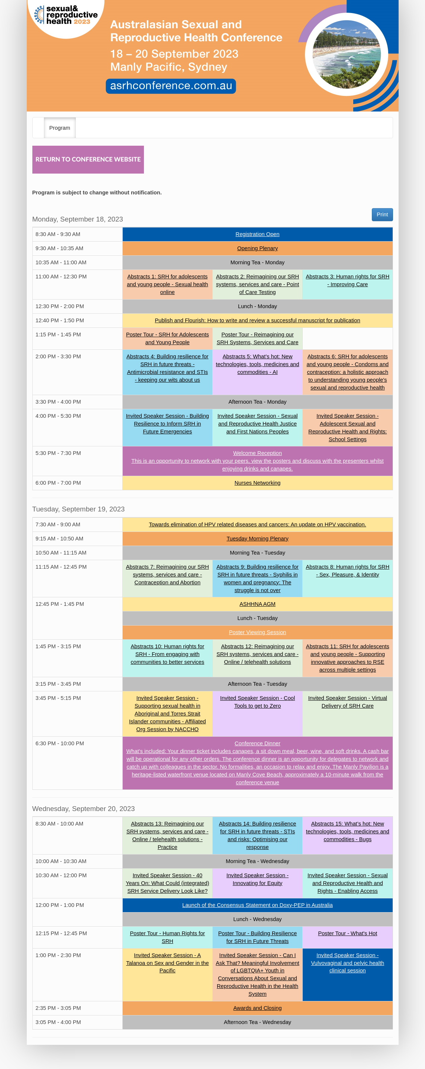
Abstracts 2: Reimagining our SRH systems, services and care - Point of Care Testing (257, 284)
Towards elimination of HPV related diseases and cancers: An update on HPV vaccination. (257, 524)
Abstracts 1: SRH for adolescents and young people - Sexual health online (167, 284)
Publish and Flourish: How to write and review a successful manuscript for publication (257, 320)
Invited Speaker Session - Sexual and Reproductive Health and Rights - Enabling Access (348, 883)
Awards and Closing (258, 1008)
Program (59, 128)
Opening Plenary (257, 248)
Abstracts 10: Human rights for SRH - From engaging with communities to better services (167, 654)
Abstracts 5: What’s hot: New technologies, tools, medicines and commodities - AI (257, 364)
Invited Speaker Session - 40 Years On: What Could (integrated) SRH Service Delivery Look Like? (167, 883)
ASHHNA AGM (257, 604)
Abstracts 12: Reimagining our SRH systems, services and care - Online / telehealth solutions (257, 654)
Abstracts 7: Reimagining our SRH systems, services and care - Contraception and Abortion (167, 574)
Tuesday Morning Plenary (257, 539)
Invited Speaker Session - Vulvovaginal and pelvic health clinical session (347, 963)
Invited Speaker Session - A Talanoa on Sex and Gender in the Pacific (167, 963)
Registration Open (258, 234)
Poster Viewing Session (257, 632)
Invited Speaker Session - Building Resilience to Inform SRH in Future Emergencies (167, 424)
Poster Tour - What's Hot (347, 933)
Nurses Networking (258, 483)
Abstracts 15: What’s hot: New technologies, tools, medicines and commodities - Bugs (347, 831)
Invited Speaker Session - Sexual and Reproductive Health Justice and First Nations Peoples (258, 424)
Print (382, 214)
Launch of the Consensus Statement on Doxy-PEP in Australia (257, 905)
